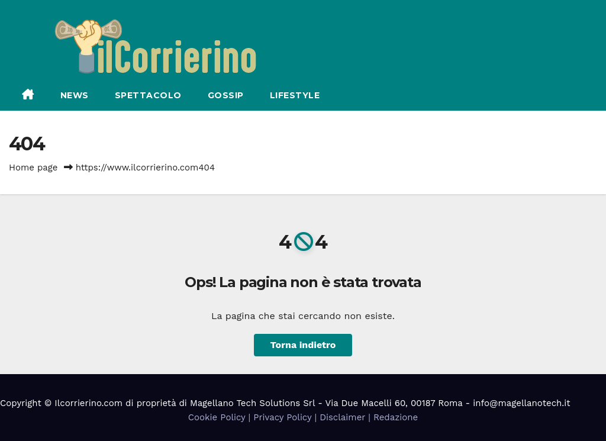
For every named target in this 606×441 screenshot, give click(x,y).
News (74, 95)
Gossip (226, 95)
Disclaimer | (346, 417)
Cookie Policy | (221, 417)
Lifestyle (295, 95)
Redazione (395, 417)
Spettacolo (148, 95)
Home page (33, 167)
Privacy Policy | (286, 417)
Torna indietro (303, 344)
